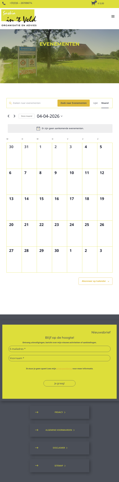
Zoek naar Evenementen (74, 102)
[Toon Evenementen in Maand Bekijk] (105, 103)
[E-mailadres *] (59, 349)
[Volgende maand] (14, 116)
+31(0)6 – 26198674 (21, 3)
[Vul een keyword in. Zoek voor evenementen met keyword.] (32, 103)
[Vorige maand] (8, 116)
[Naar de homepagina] (18, 18)
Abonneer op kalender (94, 281)
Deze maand (26, 116)
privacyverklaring (64, 368)
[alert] (60, 128)
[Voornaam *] (59, 358)
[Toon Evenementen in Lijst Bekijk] (95, 103)
